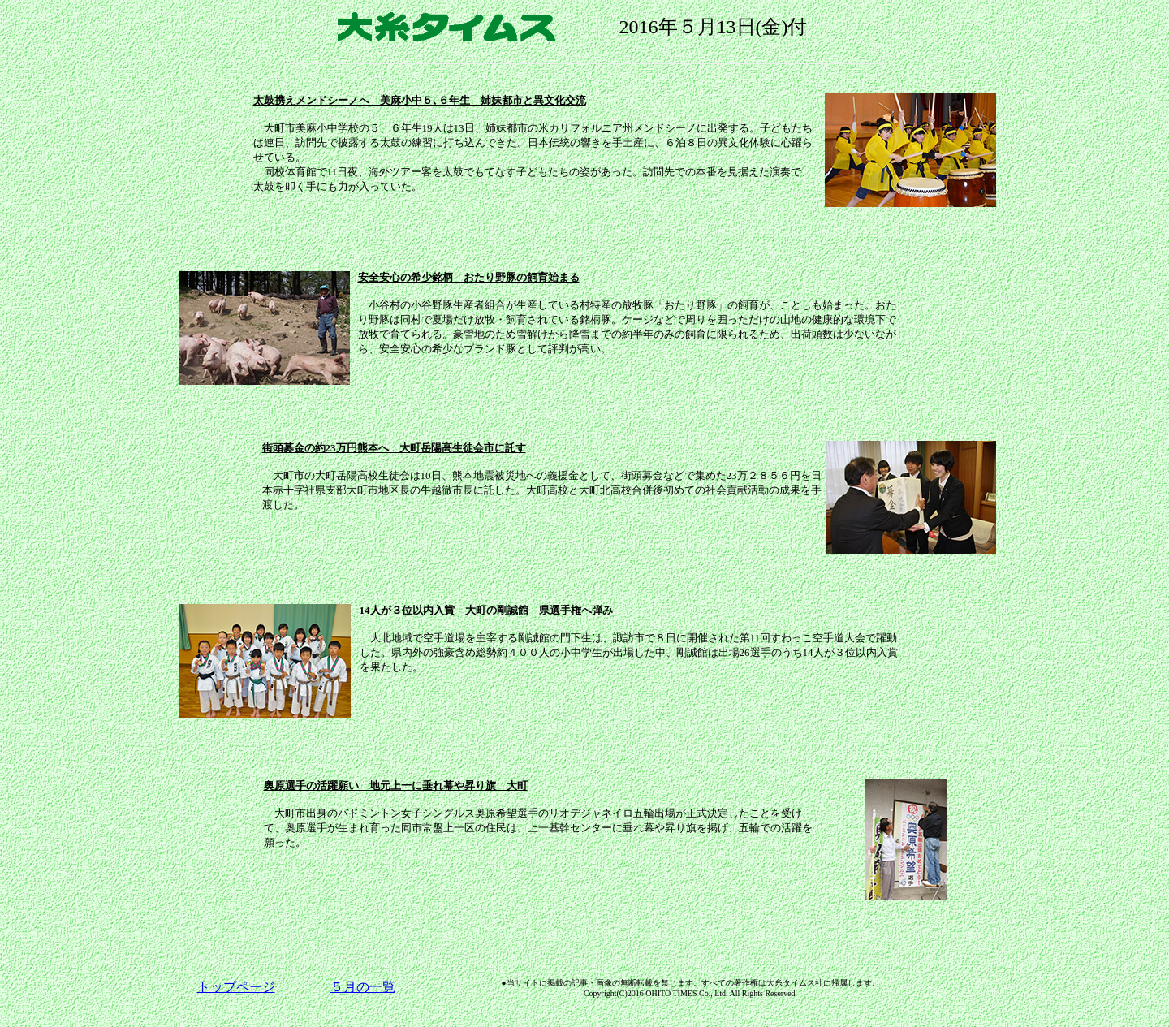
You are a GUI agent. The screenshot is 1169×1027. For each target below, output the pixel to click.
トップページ (236, 987)
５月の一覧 (362, 987)
